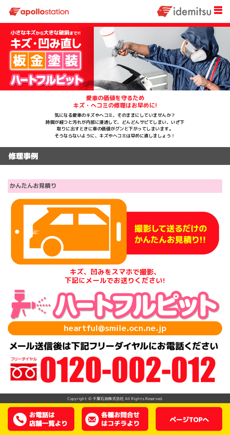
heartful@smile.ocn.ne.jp (115, 328)
